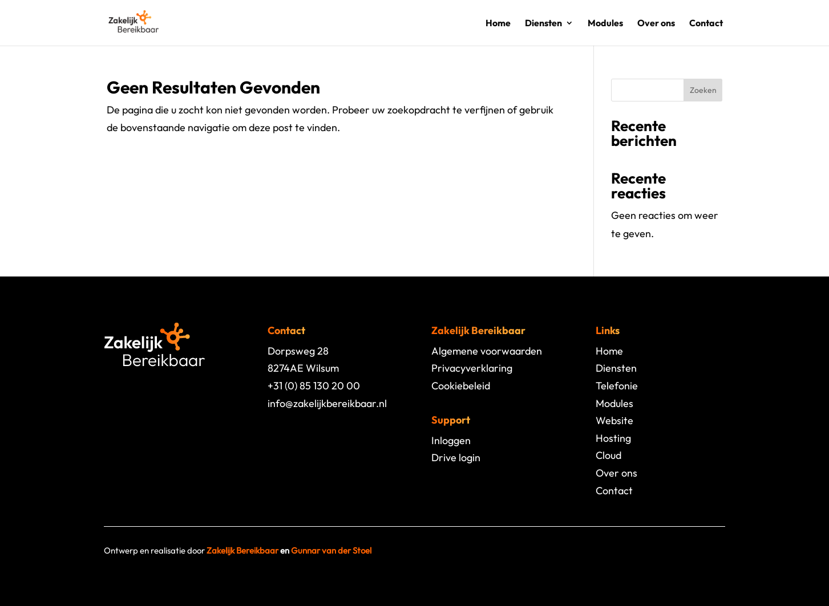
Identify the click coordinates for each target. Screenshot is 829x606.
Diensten (543, 24)
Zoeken (703, 90)
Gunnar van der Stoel (331, 550)
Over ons (656, 24)
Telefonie (617, 385)
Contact (706, 24)
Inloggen (451, 440)
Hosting (613, 438)
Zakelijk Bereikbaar (242, 550)
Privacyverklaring (471, 368)
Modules (605, 24)
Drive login (455, 457)
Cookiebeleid (460, 385)
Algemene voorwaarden (486, 350)
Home (498, 24)
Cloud (608, 455)
